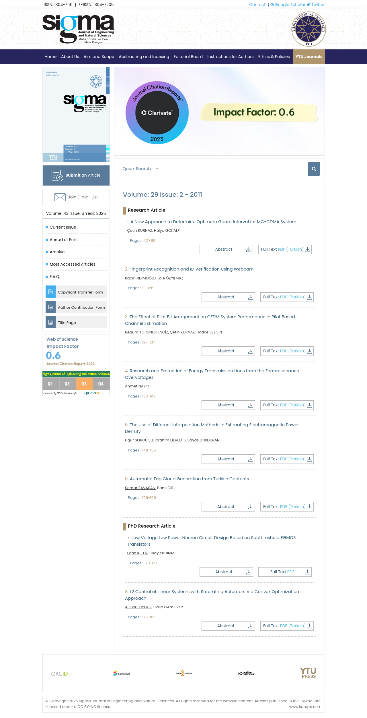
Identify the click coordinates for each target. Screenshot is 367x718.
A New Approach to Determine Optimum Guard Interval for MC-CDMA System (211, 222)
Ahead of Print (64, 239)
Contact (257, 4)
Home (51, 56)
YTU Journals (309, 56)
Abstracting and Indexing (144, 56)
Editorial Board (188, 56)
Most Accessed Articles (73, 264)
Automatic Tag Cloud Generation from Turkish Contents (187, 479)
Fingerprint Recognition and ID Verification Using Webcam (189, 269)
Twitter (316, 4)
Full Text (286, 249)
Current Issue (63, 227)
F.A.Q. (55, 276)
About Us (70, 56)
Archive (57, 252)
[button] (140, 168)
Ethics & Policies (274, 56)
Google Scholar (288, 4)
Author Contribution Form (75, 307)
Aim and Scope (99, 56)
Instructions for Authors (230, 56)
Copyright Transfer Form (74, 291)
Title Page (61, 322)
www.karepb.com (305, 706)
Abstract (236, 249)
